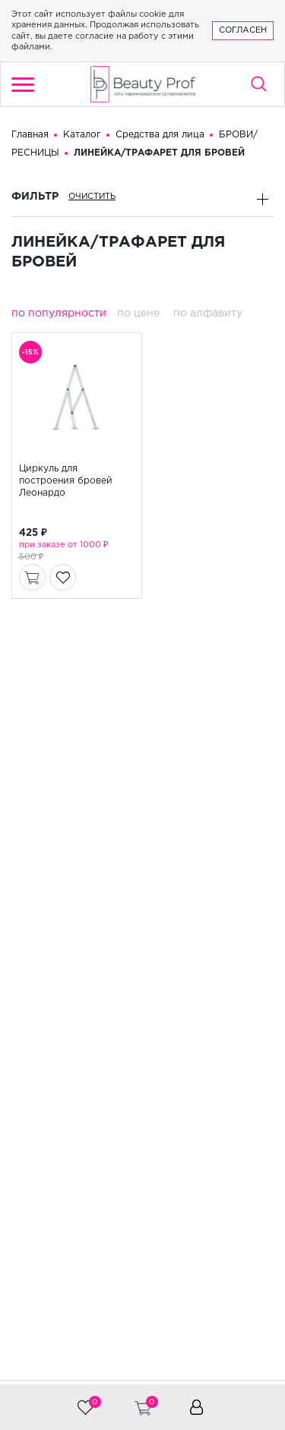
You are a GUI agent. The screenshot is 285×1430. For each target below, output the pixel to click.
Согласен (243, 30)
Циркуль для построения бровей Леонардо (65, 481)
